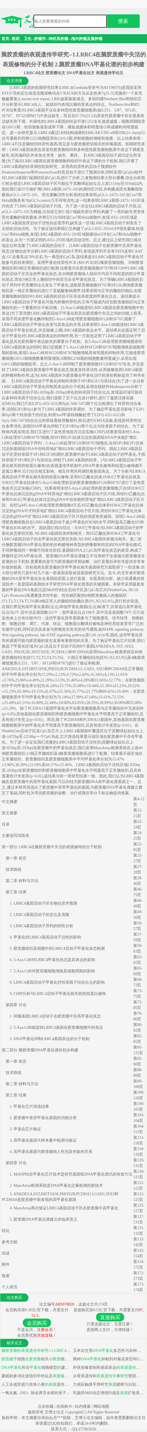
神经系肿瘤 (58, 39)
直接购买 (110, 1317)
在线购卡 (64, 1406)
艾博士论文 (54, 1412)
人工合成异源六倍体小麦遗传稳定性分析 (36, 1384)
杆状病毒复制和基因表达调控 (108, 1367)
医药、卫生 (22, 39)
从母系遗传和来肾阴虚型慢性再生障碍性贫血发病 (108, 1376)
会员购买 (37, 1323)
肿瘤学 (40, 39)
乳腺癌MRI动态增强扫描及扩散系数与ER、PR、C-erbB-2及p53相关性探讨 (108, 1393)
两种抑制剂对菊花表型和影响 (108, 1359)
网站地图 (101, 1406)
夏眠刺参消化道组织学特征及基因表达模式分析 (36, 1376)
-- (36, 1350)
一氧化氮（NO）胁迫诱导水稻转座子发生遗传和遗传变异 (36, 1393)
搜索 (123, 21)
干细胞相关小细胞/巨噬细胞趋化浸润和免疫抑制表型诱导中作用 (36, 1359)
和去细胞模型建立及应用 (36, 1367)
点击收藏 (46, 1406)
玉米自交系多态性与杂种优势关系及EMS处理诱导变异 (108, 1350)
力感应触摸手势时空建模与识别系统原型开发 (108, 1384)
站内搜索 (83, 1406)
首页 (5, 39)
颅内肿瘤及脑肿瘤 (87, 39)
